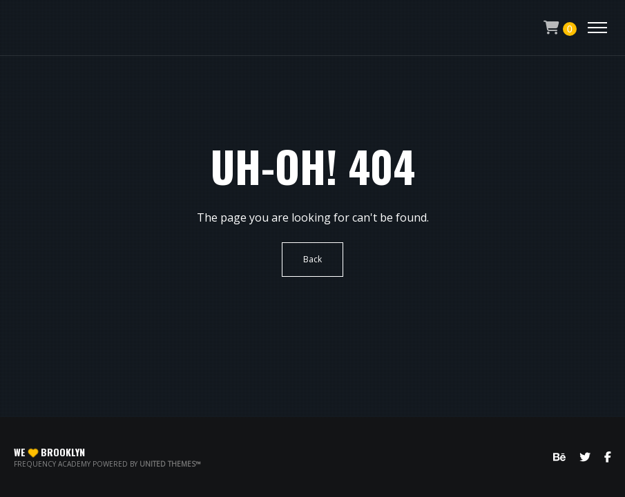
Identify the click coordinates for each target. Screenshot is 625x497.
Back (312, 259)
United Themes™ (170, 464)
